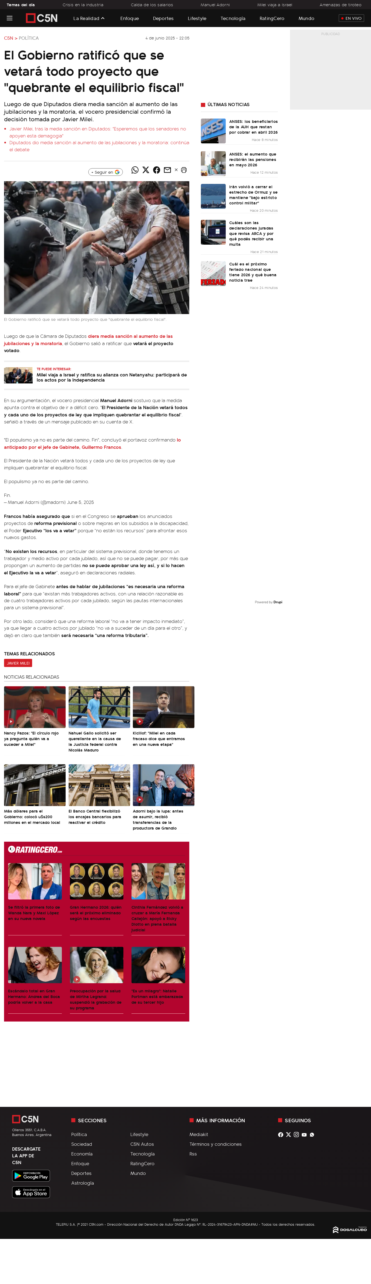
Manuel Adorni (215, 5)
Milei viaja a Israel (274, 5)
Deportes (163, 18)
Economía (82, 1153)
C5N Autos (142, 1144)
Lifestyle (197, 18)
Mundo (306, 18)
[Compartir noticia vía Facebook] (156, 169)
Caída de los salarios (152, 5)
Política (29, 38)
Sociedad (81, 1144)
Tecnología (233, 18)
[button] (183, 169)
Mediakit (199, 1134)
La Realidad (86, 18)
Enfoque (129, 18)
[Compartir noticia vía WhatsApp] (135, 169)
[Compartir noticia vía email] (167, 169)
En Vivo (351, 18)
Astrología (82, 1182)
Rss (193, 1153)
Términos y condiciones (216, 1144)
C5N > (11, 38)
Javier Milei (18, 663)
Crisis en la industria (83, 5)
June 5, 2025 (80, 502)
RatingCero (272, 18)
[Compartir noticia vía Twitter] (145, 169)
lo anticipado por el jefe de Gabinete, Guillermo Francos (92, 443)
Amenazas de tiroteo (341, 5)
